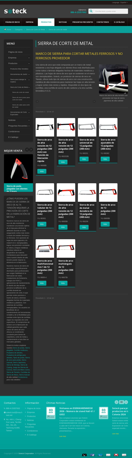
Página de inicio (12, 22)
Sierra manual (24, 375)
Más (42, 171)
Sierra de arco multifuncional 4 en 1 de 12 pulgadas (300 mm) (45, 266)
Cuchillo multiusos (21, 350)
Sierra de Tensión (13, 372)
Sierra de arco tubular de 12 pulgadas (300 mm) (44, 209)
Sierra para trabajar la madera (18, 81)
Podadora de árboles (14, 353)
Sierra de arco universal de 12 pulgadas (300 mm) (87, 144)
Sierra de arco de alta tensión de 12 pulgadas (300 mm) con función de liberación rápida (44, 150)
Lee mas (62, 436)
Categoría (18, 29)
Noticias (63, 22)
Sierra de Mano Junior (21, 370)
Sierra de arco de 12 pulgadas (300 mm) (108, 209)
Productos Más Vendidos (19, 69)
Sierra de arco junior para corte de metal (21, 98)
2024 (103, 417)
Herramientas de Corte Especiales (18, 113)
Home (9, 29)
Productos (46, 22)
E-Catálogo (119, 22)
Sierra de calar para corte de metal (21, 106)
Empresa (29, 22)
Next (27, 150)
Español (123, 2)
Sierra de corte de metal (20, 92)
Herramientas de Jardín (18, 74)
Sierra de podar (18, 348)
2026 (51, 417)
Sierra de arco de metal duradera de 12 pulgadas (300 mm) (87, 211)
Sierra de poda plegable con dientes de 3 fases (17, 188)
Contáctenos (102, 22)
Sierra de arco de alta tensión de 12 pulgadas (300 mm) (65, 145)
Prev (31, 150)
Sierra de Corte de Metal (35, 29)
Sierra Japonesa (19, 362)
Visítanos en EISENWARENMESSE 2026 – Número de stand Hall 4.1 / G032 (77, 411)
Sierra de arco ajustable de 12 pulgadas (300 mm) (108, 144)
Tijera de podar (18, 358)
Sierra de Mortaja (13, 365)
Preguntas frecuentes (82, 22)
